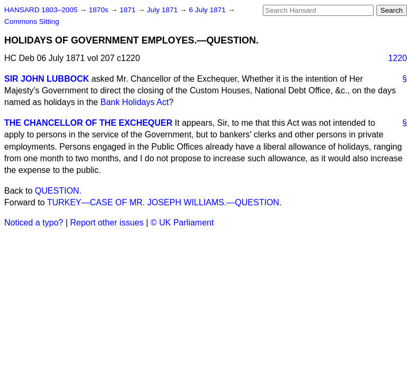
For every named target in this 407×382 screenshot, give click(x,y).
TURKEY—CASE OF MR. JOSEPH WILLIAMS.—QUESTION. (164, 202)
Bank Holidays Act (134, 102)
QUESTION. (58, 190)
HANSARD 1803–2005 (40, 10)
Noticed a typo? (33, 222)
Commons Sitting (31, 21)
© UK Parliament (182, 222)
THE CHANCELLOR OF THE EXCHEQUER (88, 122)
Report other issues (107, 222)
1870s (99, 10)
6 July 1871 (208, 10)
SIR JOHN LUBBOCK (46, 78)
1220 (397, 58)
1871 (129, 10)
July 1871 (163, 10)
